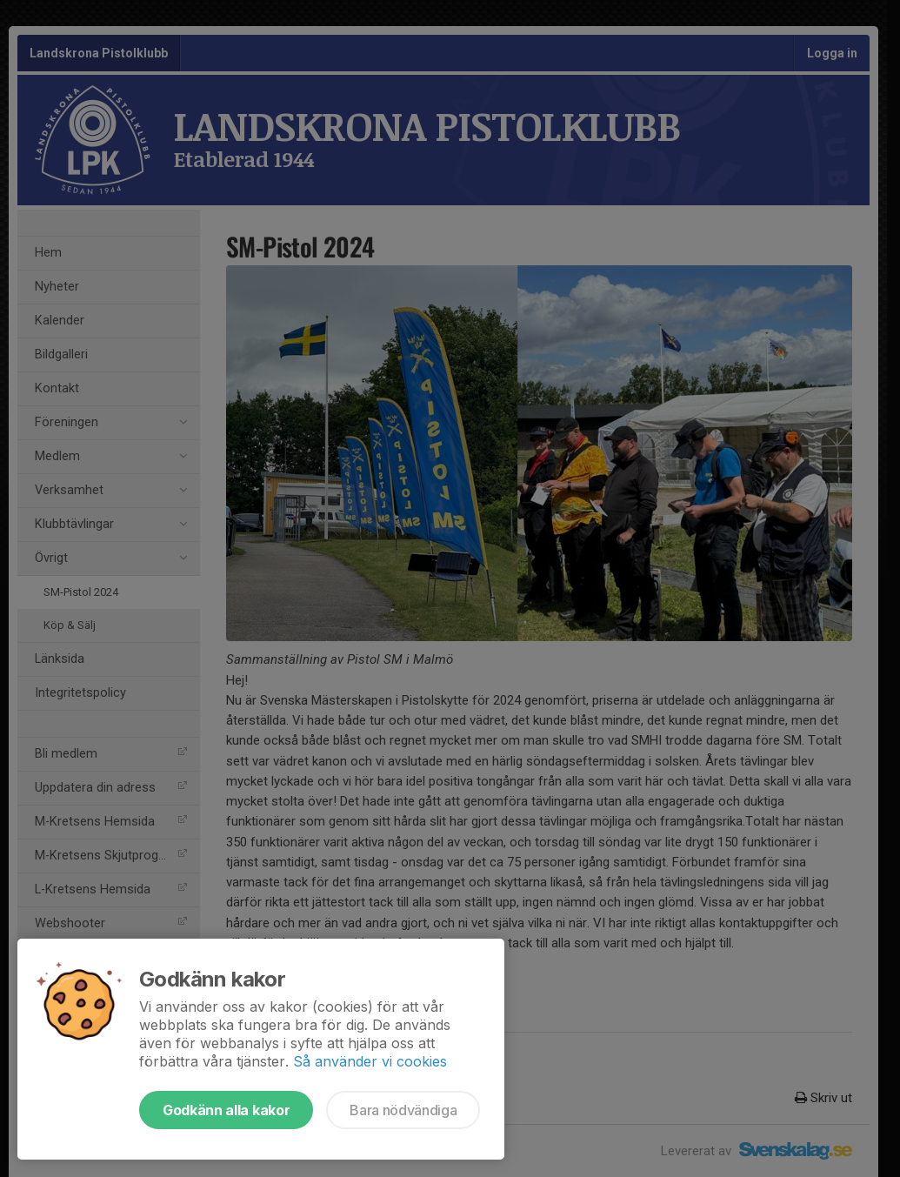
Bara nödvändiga (403, 1110)
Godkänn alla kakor (226, 1110)
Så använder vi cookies (370, 1061)
